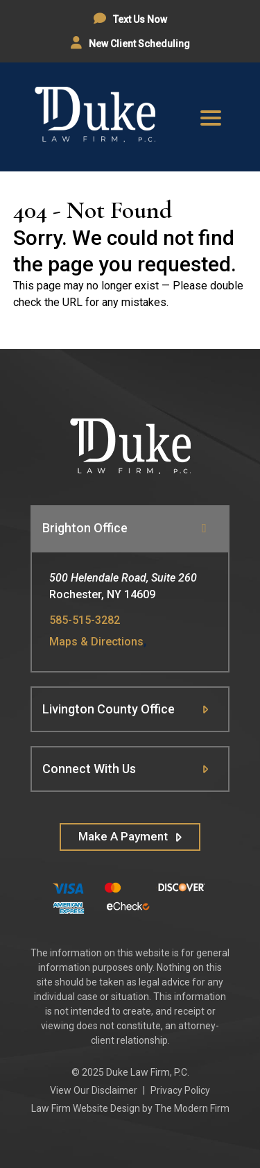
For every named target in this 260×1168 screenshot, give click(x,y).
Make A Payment (123, 836)
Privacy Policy (180, 1090)
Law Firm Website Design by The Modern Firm (130, 1108)
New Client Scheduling (138, 43)
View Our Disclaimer (93, 1090)
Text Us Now (139, 19)
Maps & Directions (96, 641)
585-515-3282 (84, 620)
